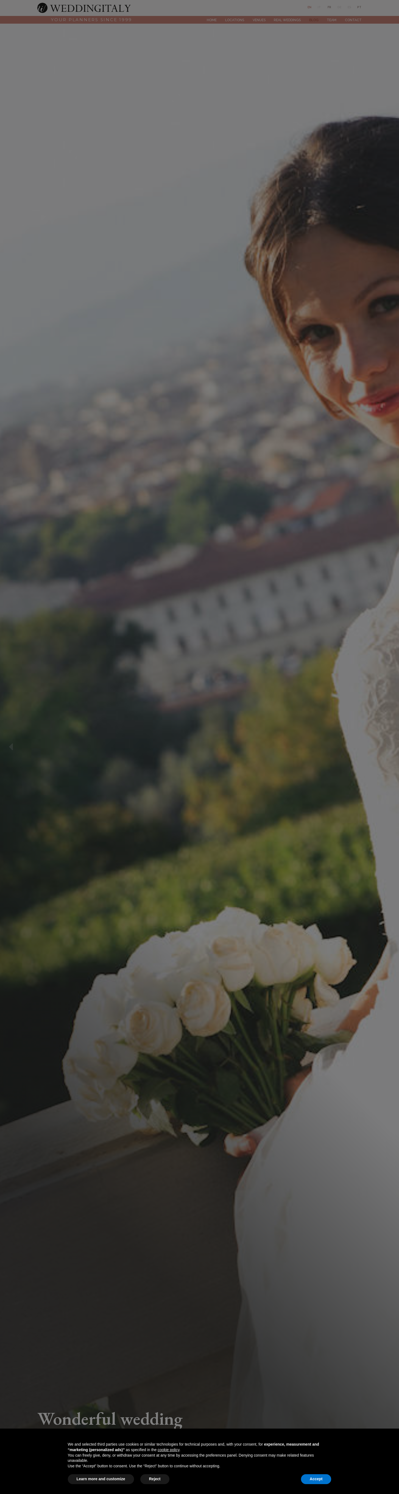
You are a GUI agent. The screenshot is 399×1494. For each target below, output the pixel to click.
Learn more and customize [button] (101, 1479)
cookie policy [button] (168, 1450)
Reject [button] (155, 1479)
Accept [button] (316, 1479)
